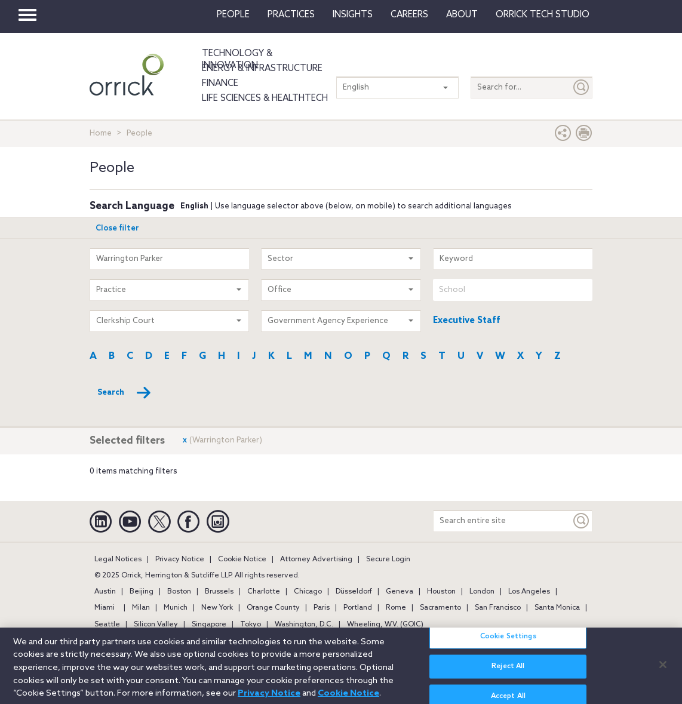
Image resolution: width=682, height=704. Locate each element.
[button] (563, 136)
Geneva (399, 592)
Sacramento (440, 608)
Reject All (507, 673)
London (481, 592)
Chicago (308, 592)
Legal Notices (118, 559)
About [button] (462, 15)
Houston (441, 592)
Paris (322, 608)
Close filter (117, 228)
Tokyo (250, 624)
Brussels (219, 592)
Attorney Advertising (316, 559)
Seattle (107, 624)
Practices (291, 15)
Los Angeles (529, 592)
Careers (409, 15)
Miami (104, 608)
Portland (357, 608)
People (233, 15)
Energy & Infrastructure (262, 68)
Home (101, 133)
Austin (105, 592)
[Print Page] (584, 136)
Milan (141, 608)
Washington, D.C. (304, 624)
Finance (220, 83)
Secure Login (388, 559)
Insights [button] (353, 15)
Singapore (209, 624)
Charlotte (263, 592)
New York (217, 608)
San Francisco (498, 608)
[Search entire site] (502, 521)
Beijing (141, 592)
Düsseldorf (354, 592)
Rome (396, 608)
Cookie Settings (508, 643)
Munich (176, 608)
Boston (179, 592)
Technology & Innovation (237, 59)
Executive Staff (466, 320)
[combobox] (512, 290)
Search (124, 393)
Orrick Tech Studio (542, 15)
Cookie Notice (242, 559)
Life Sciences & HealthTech (265, 98)
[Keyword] (581, 521)
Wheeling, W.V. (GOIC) (385, 624)
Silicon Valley (156, 624)
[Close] (663, 670)
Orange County (273, 608)
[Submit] (581, 87)
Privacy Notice (179, 559)
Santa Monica (557, 608)
